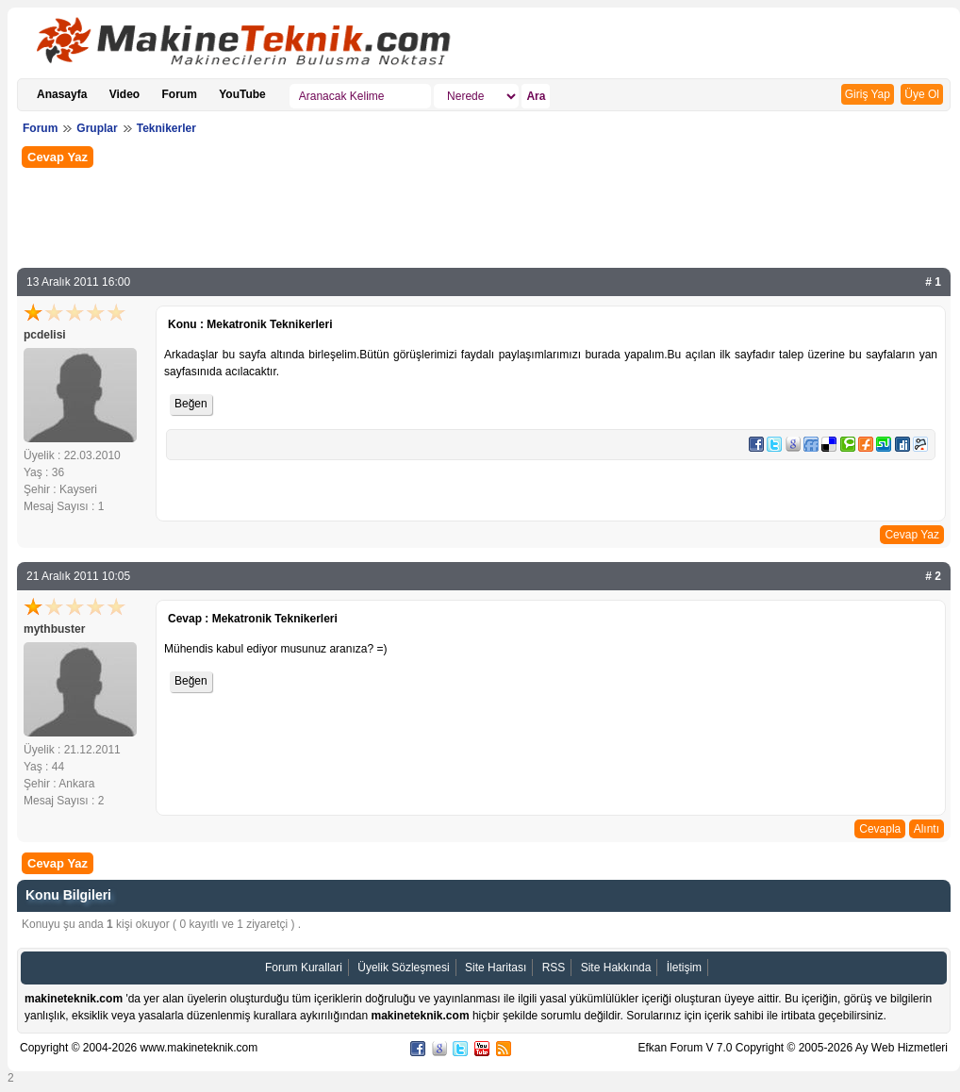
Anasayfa (62, 94)
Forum (179, 94)
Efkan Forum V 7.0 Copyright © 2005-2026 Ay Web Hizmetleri (792, 1047)
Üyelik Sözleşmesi (403, 967)
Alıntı (926, 829)
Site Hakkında (616, 967)
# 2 (933, 576)
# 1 (933, 282)
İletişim (684, 967)
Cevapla (880, 829)
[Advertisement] (484, 216)
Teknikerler (166, 128)
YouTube (242, 94)
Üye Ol (921, 94)
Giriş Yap (867, 94)
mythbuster (54, 629)
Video (124, 94)
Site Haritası (495, 967)
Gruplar (96, 128)
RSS (554, 967)
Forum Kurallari (303, 967)
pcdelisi (45, 334)
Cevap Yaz (57, 157)
